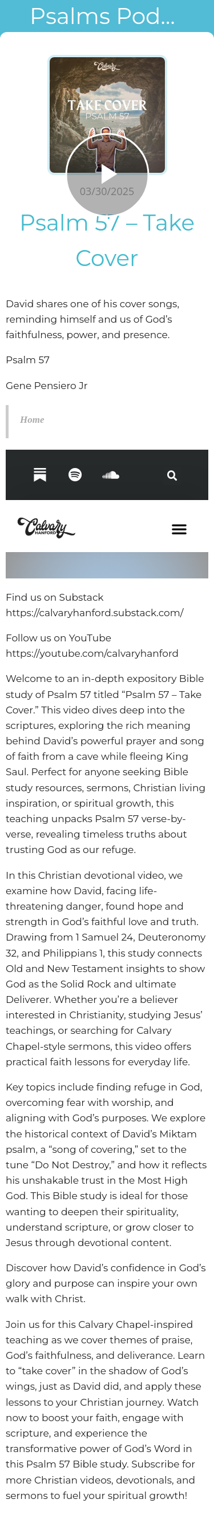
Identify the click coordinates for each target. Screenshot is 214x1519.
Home (32, 419)
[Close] (16, 16)
